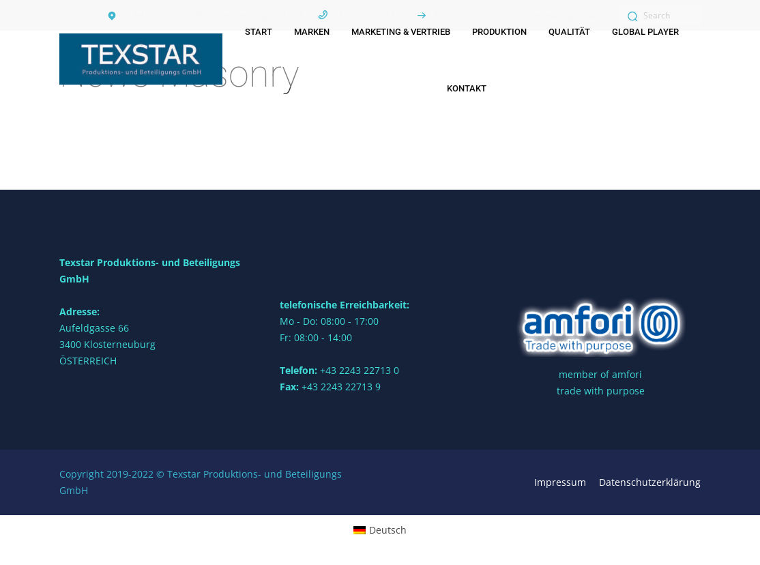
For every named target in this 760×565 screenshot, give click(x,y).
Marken (312, 32)
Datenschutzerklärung (650, 482)
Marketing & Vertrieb (400, 32)
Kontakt (466, 88)
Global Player (645, 32)
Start (258, 32)
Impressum (560, 482)
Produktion (499, 32)
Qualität (569, 32)
